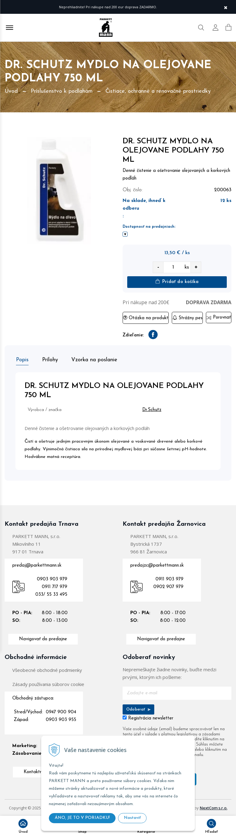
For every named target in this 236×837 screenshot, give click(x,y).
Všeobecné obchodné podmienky (47, 669)
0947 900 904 (61, 711)
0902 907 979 (168, 586)
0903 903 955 (61, 719)
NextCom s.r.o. (213, 807)
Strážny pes (187, 317)
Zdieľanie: (133, 335)
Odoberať (138, 709)
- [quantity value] (158, 267)
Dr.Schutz (153, 409)
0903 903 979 (52, 578)
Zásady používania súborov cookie (48, 683)
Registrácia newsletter (150, 717)
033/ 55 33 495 (51, 593)
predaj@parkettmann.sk (36, 564)
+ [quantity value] (196, 267)
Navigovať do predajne (43, 638)
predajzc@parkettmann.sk (157, 564)
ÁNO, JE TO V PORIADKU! (82, 818)
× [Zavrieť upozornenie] (225, 7)
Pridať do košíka (177, 281)
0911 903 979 (169, 578)
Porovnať (218, 317)
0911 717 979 (54, 586)
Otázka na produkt (145, 317)
